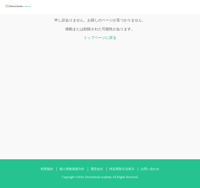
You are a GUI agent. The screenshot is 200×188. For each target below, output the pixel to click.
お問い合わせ (150, 169)
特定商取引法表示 (121, 169)
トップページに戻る (100, 38)
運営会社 (97, 169)
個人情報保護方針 (71, 169)
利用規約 (47, 169)
